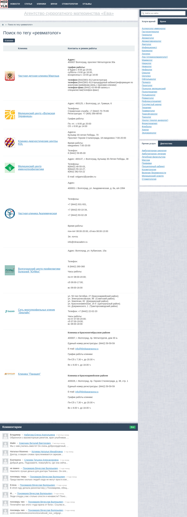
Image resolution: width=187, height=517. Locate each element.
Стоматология (149, 179)
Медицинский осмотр (153, 176)
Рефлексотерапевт (151, 101)
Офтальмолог (149, 79)
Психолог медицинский (154, 88)
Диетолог (146, 44)
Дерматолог (148, 38)
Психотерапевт (149, 91)
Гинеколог (147, 35)
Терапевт (146, 107)
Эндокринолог (149, 133)
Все (132, 427)
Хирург (145, 129)
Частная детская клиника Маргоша (38, 75)
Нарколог (147, 63)
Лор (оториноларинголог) (155, 57)
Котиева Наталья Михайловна (47, 451)
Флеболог (147, 126)
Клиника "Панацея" (29, 374)
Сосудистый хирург (152, 104)
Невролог (147, 66)
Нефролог (147, 69)
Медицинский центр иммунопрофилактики (31, 167)
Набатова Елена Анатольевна (39, 434)
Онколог (146, 72)
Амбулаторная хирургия (154, 150)
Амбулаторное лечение (154, 153)
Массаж (146, 160)
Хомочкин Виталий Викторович (35, 443)
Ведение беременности (154, 172)
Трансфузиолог (150, 114)
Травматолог (148, 110)
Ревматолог (148, 98)
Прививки (147, 163)
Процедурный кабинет (153, 166)
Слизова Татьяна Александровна (41, 460)
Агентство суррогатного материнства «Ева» (69, 13)
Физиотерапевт (150, 123)
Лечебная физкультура (153, 157)
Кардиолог (147, 50)
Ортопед (146, 76)
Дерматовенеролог (151, 41)
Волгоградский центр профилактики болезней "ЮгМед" (39, 270)
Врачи (163, 21)
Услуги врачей (148, 21)
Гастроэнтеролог (150, 31)
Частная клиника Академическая (37, 213)
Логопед (146, 54)
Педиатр (146, 82)
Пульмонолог (148, 95)
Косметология (149, 169)
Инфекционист (149, 47)
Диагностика (166, 143)
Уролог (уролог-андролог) (155, 120)
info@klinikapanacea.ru (86, 348)
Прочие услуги (149, 143)
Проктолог (147, 85)
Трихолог (146, 117)
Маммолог (147, 60)
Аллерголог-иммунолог (154, 28)
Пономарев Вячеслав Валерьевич (40, 468)
